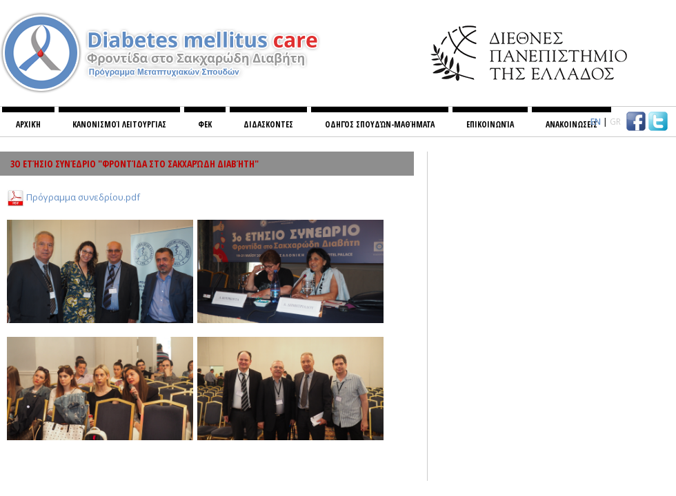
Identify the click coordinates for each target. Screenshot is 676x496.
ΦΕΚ (205, 124)
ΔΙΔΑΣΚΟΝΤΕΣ (268, 124)
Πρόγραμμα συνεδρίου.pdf (83, 196)
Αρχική (28, 124)
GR (615, 121)
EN (595, 121)
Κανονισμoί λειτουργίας (119, 124)
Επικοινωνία (490, 124)
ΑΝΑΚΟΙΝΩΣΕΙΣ (571, 124)
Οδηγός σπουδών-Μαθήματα (380, 124)
